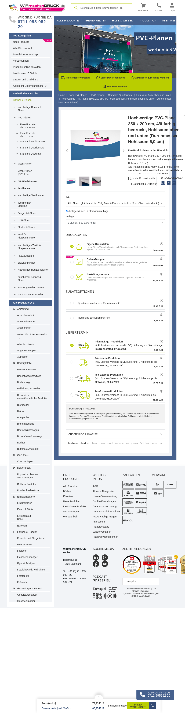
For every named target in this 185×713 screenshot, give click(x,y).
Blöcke (21, 411)
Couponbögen (25, 461)
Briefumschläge (25, 424)
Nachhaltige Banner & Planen (29, 109)
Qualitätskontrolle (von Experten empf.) (95, 303)
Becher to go (24, 382)
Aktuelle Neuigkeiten (104, 491)
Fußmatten (23, 582)
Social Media (103, 549)
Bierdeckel (23, 405)
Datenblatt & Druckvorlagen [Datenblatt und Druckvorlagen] (148, 183)
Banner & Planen (22, 100)
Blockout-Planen (26, 227)
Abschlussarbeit (26, 315)
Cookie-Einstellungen (104, 501)
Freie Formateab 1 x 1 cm (27, 135)
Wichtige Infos (100, 477)
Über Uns (169, 20)
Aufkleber (22, 357)
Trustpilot (131, 581)
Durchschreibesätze (28, 490)
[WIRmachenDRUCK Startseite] (37, 7)
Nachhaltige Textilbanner (31, 195)
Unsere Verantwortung (105, 496)
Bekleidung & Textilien (29, 388)
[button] (143, 8)
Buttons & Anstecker (28, 449)
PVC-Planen (24, 117)
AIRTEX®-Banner (27, 181)
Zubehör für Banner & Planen (29, 279)
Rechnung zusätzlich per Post (90, 317)
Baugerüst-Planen (27, 213)
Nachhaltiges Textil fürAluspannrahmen (30, 247)
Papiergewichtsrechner (105, 536)
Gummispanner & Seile (30, 294)
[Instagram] (105, 557)
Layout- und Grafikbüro (25, 79)
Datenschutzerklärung (105, 506)
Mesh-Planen (25, 163)
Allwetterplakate (26, 344)
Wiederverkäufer (102, 531)
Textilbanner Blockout (24, 204)
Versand (159, 475)
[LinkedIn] (96, 557)
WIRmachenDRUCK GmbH (74, 550)
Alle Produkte (68, 20)
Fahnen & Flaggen (27, 532)
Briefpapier (23, 417)
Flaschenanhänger (27, 557)
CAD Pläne (23, 455)
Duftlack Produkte (27, 484)
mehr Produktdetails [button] (144, 178)
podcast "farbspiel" (102, 578)
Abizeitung (23, 309)
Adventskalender (26, 321)
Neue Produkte (21, 42)
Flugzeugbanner (26, 255)
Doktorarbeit (24, 467)
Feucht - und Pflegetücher (31, 538)
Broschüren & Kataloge (25, 54)
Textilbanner (24, 188)
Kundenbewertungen (145, 593)
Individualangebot (117, 705)
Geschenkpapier (26, 601)
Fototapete (23, 576)
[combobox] (102, 7)
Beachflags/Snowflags (29, 376)
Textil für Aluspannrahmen (27, 236)
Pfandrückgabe (101, 526)
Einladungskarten (26, 496)
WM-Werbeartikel (22, 48)
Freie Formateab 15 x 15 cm (27, 126)
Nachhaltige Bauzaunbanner (33, 269)
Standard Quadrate (30, 153)
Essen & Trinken (26, 509)
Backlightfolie (24, 363)
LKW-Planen (24, 220)
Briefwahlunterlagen (28, 430)
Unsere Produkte (71, 477)
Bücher (21, 442)
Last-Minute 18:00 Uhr (25, 73)
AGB (95, 486)
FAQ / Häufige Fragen (105, 516)
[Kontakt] (158, 8)
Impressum (99, 521)
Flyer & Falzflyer (26, 563)
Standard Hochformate (32, 141)
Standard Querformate (32, 147)
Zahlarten (131, 475)
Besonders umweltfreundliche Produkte (32, 397)
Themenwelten (95, 20)
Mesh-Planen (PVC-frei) (25, 173)
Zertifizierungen (136, 549)
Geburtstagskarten (27, 594)
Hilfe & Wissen (122, 20)
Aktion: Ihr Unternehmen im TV (30, 86)
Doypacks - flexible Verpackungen (27, 476)
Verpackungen (21, 60)
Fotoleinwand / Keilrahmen (31, 569)
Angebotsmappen (27, 350)
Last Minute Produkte (74, 506)
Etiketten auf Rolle (24, 517)
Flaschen (22, 551)
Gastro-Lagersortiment (29, 588)
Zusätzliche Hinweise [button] (115, 434)
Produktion (147, 20)
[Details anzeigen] (99, 697)
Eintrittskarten (24, 503)
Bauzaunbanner (26, 262)
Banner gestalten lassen (31, 287)
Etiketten (22, 525)
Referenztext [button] (115, 443)
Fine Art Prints (25, 544)
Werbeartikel (70, 516)
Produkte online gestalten (27, 67)
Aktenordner (24, 328)
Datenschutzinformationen (105, 511)
